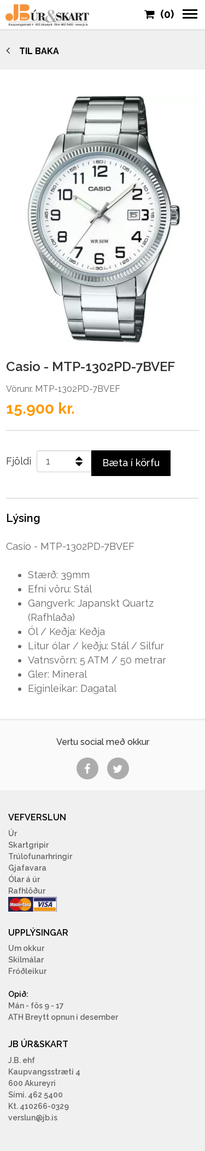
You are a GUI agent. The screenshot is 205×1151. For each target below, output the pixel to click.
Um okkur (26, 948)
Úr (12, 833)
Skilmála (24, 959)
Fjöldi (18, 461)
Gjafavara (27, 868)
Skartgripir (28, 845)
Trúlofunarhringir (40, 856)
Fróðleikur (27, 971)
